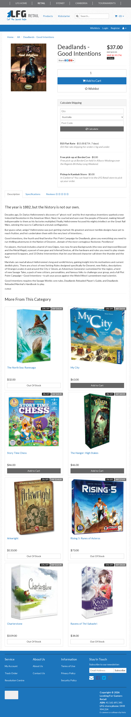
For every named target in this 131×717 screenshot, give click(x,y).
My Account (11, 666)
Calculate (92, 128)
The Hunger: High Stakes (84, 452)
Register (115, 28)
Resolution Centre (14, 680)
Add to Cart (92, 81)
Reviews (57, 194)
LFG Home (21, 3)
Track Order (11, 673)
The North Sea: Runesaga (21, 367)
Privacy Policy (68, 673)
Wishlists (95, 28)
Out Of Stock (34, 385)
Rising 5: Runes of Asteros (85, 538)
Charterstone (14, 623)
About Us (38, 666)
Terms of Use (68, 666)
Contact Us (39, 673)
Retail (41, 3)
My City (74, 367)
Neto (124, 712)
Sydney (60, 3)
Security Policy (69, 680)
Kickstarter (64, 16)
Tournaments (107, 3)
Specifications (33, 194)
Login (105, 28)
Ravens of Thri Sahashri (83, 623)
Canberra (81, 3)
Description (13, 194)
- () (119, 16)
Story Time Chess (17, 452)
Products (48, 16)
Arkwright (12, 538)
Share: (66, 60)
